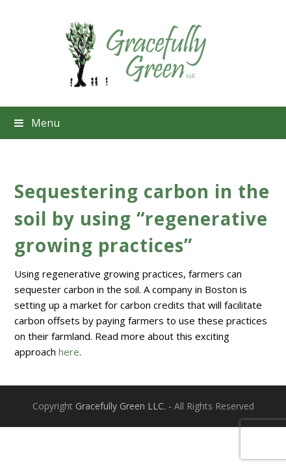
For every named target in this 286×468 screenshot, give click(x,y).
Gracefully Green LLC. (120, 406)
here (68, 351)
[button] (143, 123)
